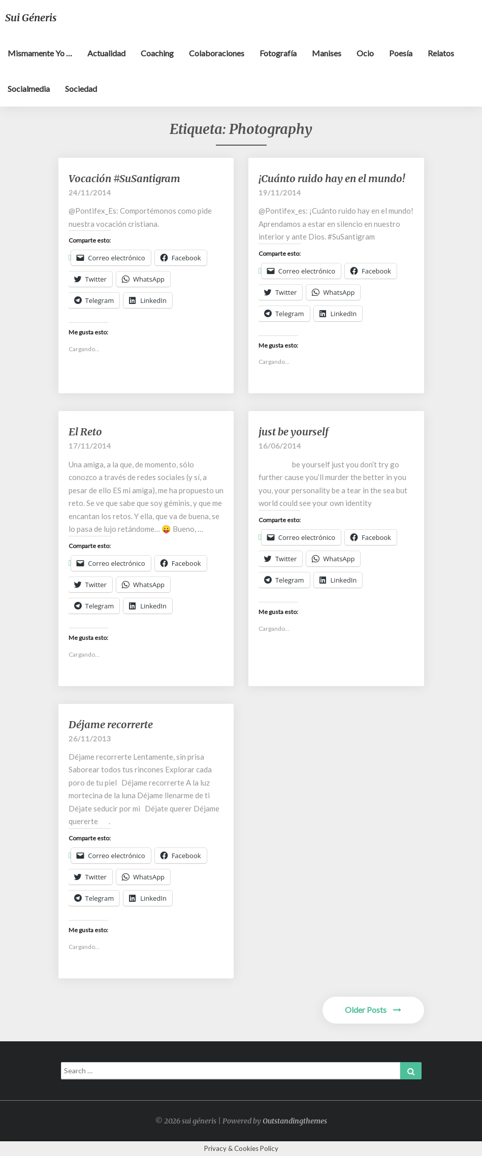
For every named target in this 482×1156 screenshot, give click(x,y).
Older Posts (373, 1009)
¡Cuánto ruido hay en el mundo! (332, 178)
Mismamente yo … (40, 53)
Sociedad (81, 88)
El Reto (85, 431)
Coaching (157, 53)
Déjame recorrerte (111, 724)
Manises (326, 53)
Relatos (441, 53)
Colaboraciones (216, 53)
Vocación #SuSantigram (124, 178)
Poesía (400, 53)
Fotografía (278, 53)
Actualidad (106, 53)
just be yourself (294, 431)
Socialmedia (29, 88)
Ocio (365, 53)
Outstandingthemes (295, 1121)
